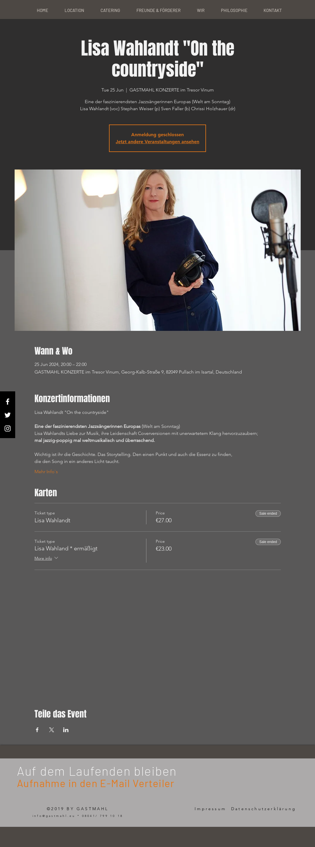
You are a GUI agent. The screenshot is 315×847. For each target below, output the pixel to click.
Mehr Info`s (46, 471)
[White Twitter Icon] (8, 415)
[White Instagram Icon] (8, 428)
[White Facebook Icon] (8, 401)
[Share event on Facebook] (37, 729)
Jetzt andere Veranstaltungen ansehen (157, 141)
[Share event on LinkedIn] (66, 729)
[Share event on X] (51, 729)
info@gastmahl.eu (53, 816)
